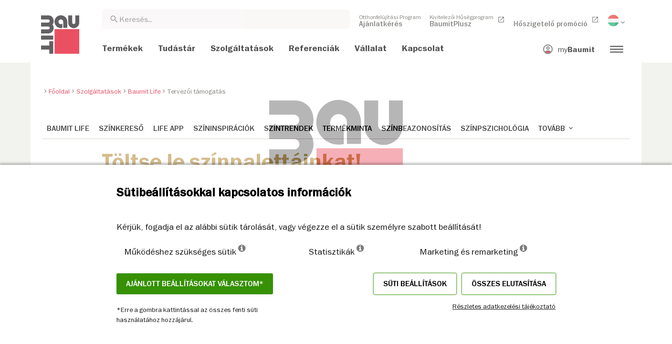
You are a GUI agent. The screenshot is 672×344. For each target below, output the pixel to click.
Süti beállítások (415, 284)
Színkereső (121, 128)
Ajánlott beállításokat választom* (194, 284)
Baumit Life (68, 128)
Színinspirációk (223, 128)
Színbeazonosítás (416, 128)
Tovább (556, 128)
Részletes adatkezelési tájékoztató (504, 306)
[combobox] (226, 19)
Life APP (168, 128)
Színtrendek (288, 128)
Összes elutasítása (509, 284)
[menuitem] (390, 21)
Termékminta (347, 128)
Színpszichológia (495, 128)
